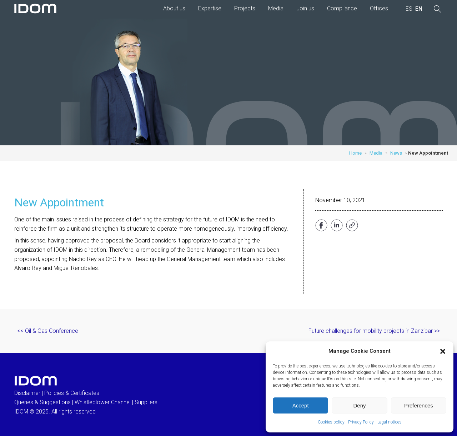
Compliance (342, 8)
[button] (442, 351)
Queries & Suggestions (42, 402)
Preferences (418, 405)
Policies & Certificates (71, 393)
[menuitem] (409, 9)
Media (275, 8)
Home (355, 153)
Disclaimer (27, 393)
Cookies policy (331, 422)
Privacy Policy (361, 422)
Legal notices (389, 422)
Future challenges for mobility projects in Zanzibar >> (374, 330)
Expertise (209, 8)
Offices (379, 8)
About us (174, 8)
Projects (244, 8)
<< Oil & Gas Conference (47, 330)
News (396, 153)
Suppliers (146, 402)
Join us (305, 8)
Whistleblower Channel (103, 402)
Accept (300, 405)
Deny (359, 405)
